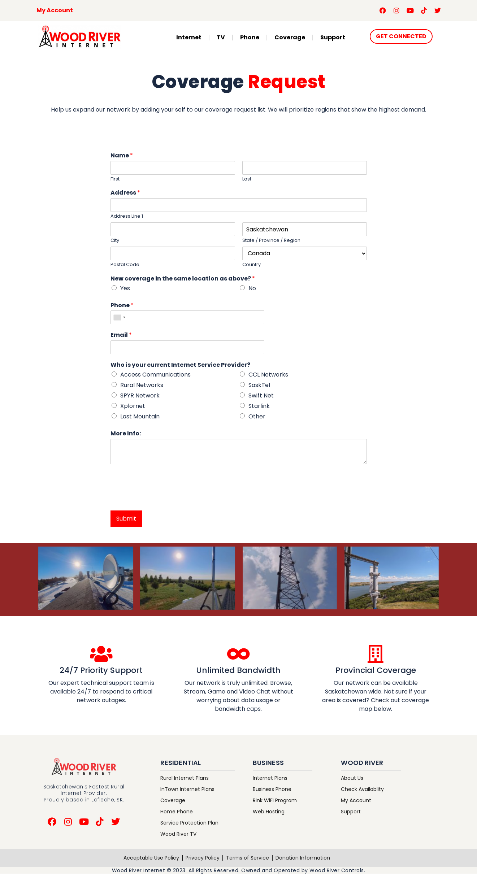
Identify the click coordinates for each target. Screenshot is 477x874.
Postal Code (124, 265)
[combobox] (119, 317)
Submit (126, 518)
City (114, 241)
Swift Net (261, 395)
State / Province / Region (271, 241)
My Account (54, 10)
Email (121, 335)
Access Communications (155, 374)
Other (256, 416)
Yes (125, 288)
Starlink (259, 406)
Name (121, 156)
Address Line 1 (126, 216)
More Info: (125, 434)
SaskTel (259, 385)
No (252, 288)
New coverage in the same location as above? (182, 279)
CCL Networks (268, 374)
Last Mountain (140, 416)
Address (125, 193)
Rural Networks (141, 385)
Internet (188, 37)
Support (332, 37)
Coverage (289, 37)
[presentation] (165, 498)
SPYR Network (140, 395)
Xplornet (132, 406)
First (115, 179)
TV (221, 37)
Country (251, 265)
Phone (249, 37)
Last (246, 179)
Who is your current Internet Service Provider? (180, 365)
